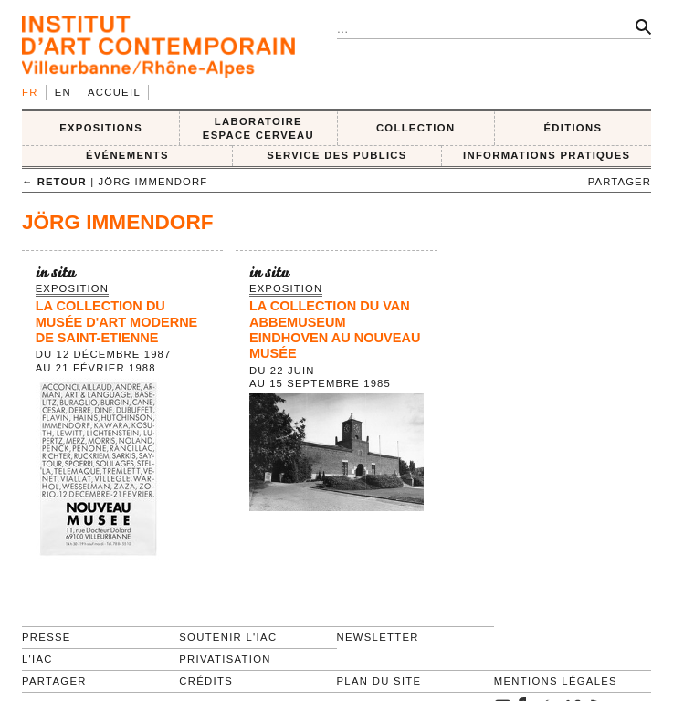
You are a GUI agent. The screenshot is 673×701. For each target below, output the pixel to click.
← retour (54, 181)
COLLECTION (416, 127)
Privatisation (225, 659)
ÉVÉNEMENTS (127, 155)
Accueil (114, 92)
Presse (46, 637)
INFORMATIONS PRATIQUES (546, 155)
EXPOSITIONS (100, 127)
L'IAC (37, 659)
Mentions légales (555, 680)
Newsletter (378, 637)
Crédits (206, 680)
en (63, 92)
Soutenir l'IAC (228, 637)
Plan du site (379, 680)
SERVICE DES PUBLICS (336, 155)
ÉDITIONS (572, 127)
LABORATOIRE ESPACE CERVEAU (258, 128)
